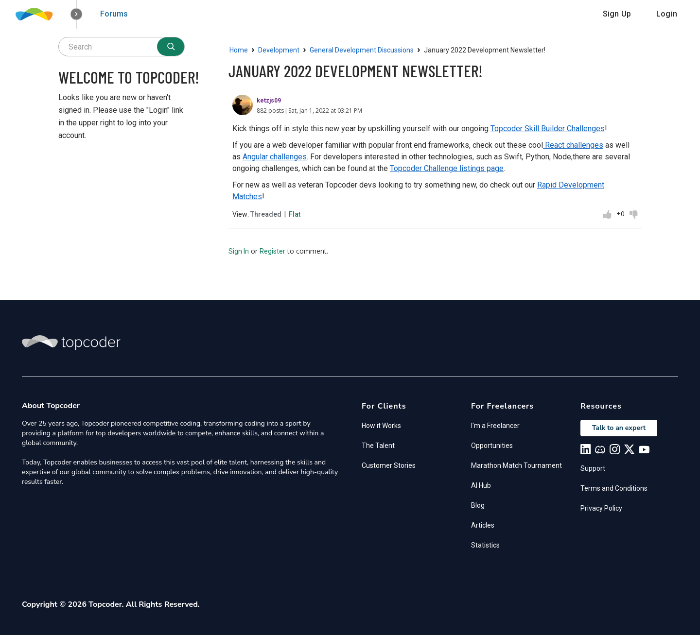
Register (272, 251)
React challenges (573, 145)
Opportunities (492, 445)
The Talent (378, 445)
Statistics (485, 545)
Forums (114, 13)
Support (592, 468)
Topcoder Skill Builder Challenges (547, 128)
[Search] (170, 46)
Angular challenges (275, 156)
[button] (76, 14)
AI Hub (481, 485)
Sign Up (617, 13)
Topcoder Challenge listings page (447, 168)
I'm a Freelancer (495, 425)
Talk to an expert (619, 427)
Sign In (238, 251)
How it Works (381, 425)
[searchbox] (121, 46)
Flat (294, 214)
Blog (478, 505)
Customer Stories (389, 465)
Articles (482, 525)
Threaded (265, 214)
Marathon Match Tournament (516, 465)
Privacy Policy (601, 508)
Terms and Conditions (614, 488)
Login (666, 13)
